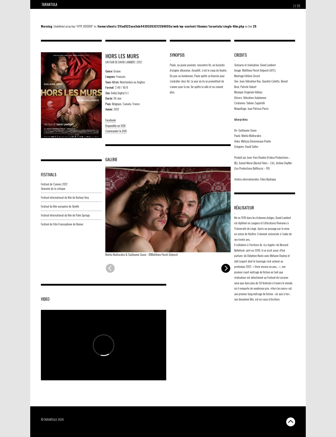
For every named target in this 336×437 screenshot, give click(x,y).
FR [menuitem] (298, 6)
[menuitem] (295, 6)
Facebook (110, 120)
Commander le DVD (116, 130)
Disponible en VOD (115, 125)
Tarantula (49, 4)
